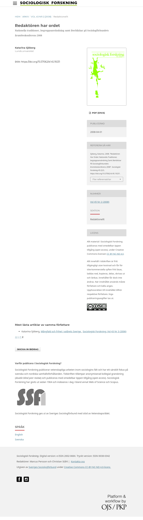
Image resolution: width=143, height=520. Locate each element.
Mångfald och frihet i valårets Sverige (61, 331)
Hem (17, 16)
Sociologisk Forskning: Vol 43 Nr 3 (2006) (104, 331)
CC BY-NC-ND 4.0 (115, 253)
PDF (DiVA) (98, 112)
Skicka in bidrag (27, 349)
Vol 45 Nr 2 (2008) (41, 16)
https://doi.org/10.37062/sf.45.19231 (40, 61)
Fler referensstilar (102, 179)
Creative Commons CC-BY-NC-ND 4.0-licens (87, 467)
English (19, 434)
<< (16, 337)
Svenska (19, 439)
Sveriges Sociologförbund (42, 467)
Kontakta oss (78, 461)
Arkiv (25, 16)
